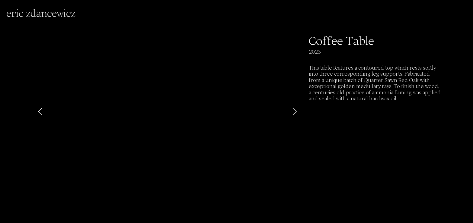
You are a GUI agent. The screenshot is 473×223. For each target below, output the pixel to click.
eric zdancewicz (40, 13)
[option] (167, 111)
